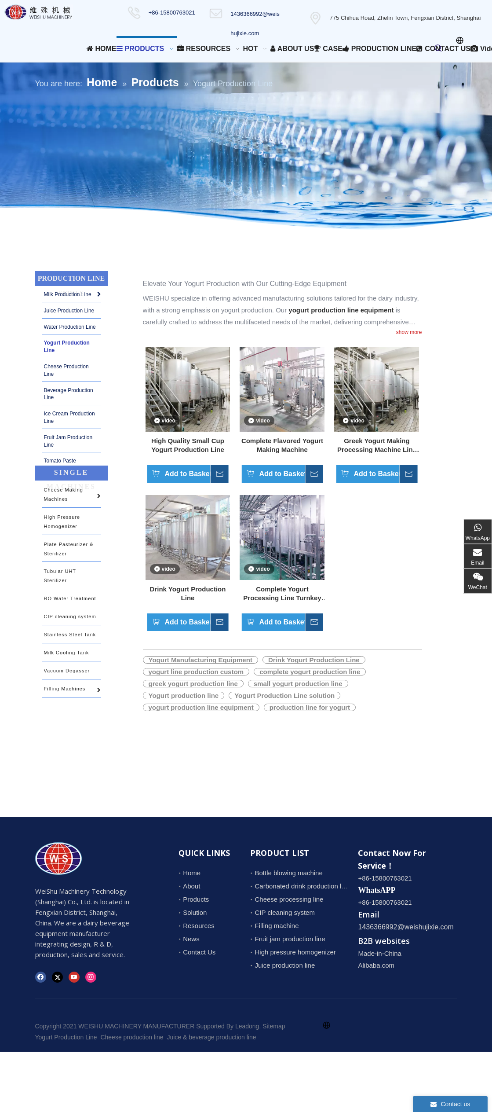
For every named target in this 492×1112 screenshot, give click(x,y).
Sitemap (273, 1026)
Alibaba (369, 965)
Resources (199, 925)
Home (191, 873)
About (191, 886)
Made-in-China (379, 953)
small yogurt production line (298, 683)
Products (196, 899)
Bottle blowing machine (288, 873)
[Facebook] (40, 976)
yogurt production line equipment (201, 707)
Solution (195, 912)
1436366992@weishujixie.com (405, 927)
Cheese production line (131, 1037)
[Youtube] (74, 976)
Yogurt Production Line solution (284, 695)
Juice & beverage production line (211, 1037)
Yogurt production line (184, 695)
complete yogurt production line (309, 671)
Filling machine (277, 925)
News (191, 939)
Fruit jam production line (290, 939)
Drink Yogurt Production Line (188, 593)
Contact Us (199, 952)
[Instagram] (90, 976)
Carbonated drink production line (302, 886)
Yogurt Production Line (66, 1037)
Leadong (247, 1026)
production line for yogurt (310, 707)
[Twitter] (57, 976)
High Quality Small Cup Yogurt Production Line (187, 445)
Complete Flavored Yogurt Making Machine (282, 445)
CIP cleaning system (284, 912)
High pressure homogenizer (295, 952)
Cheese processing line (289, 899)
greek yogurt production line (193, 683)
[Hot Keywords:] (438, 48)
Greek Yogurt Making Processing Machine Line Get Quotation (376, 445)
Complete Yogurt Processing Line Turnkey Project (282, 593)
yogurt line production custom (196, 671)
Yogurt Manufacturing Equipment (200, 660)
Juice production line (285, 965)
